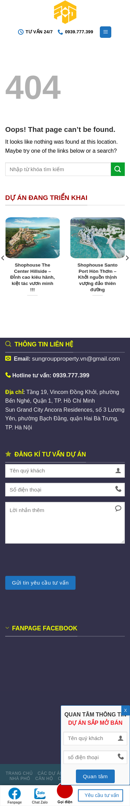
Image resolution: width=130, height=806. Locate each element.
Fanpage (15, 795)
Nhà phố (20, 778)
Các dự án (50, 773)
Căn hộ (44, 778)
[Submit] (118, 169)
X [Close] (125, 710)
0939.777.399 (71, 375)
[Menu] (105, 32)
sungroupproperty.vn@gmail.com (76, 358)
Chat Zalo (40, 795)
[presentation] (58, 562)
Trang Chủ (19, 773)
